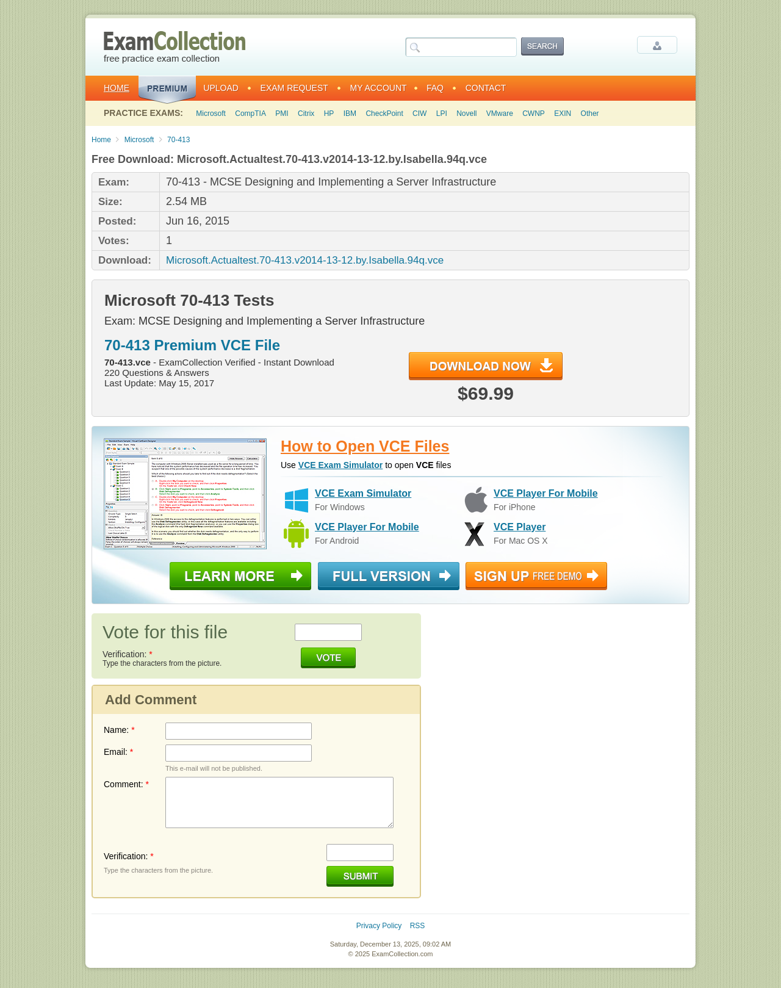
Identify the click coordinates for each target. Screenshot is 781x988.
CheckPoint (384, 113)
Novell (466, 113)
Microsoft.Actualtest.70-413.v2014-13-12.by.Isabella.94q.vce (305, 260)
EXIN (562, 113)
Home (116, 88)
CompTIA (250, 113)
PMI (281, 113)
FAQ (435, 88)
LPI (441, 113)
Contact (486, 88)
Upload (221, 88)
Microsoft (211, 113)
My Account (378, 88)
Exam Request (294, 88)
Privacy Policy (379, 925)
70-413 (178, 139)
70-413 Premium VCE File (192, 345)
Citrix (306, 113)
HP (329, 113)
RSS (417, 925)
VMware (499, 113)
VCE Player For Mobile (546, 493)
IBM (350, 113)
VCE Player (519, 527)
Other (590, 113)
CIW (419, 113)
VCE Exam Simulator (340, 465)
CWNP (533, 113)
